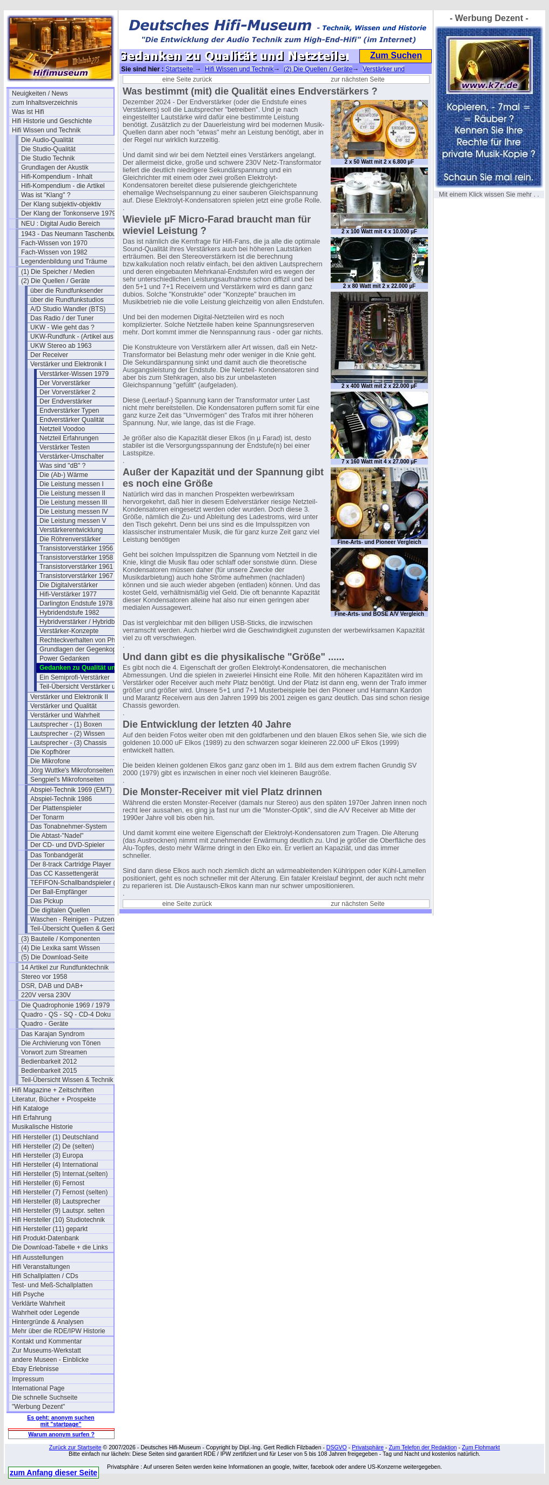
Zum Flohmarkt (481, 1447)
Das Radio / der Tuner (61, 318)
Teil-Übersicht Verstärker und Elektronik (90, 686)
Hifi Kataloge (30, 1108)
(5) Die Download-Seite (54, 957)
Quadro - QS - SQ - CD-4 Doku (66, 1014)
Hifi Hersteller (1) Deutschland (55, 1137)
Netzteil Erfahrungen (68, 438)
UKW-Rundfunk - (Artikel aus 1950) (81, 336)
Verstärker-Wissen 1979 (74, 374)
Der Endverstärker (65, 401)
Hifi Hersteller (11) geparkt (50, 1229)
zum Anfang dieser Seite (53, 1472)
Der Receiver (49, 355)
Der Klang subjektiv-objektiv (61, 204)
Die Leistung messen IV (73, 511)
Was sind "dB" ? (62, 465)
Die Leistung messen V (72, 521)
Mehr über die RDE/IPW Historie (58, 1331)
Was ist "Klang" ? (45, 195)
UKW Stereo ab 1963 (60, 346)
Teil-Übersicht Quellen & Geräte (76, 928)
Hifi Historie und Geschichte (52, 121)
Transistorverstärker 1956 (76, 548)
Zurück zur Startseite (75, 1447)
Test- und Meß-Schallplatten (52, 1285)
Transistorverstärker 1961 (76, 566)
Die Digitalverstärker (68, 585)
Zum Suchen (396, 55)
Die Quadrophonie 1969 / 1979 (65, 1005)
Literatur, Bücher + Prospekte (54, 1099)
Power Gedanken (64, 658)
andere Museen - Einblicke (50, 1359)
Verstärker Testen (64, 447)
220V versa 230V (46, 995)
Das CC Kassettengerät (64, 873)
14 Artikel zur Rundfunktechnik (65, 967)
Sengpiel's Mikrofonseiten (67, 779)
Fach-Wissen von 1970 (54, 243)
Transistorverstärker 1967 (76, 576)
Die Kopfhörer (50, 752)
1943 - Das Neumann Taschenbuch (72, 234)
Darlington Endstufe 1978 (75, 603)
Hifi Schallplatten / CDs (45, 1276)
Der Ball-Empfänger (58, 892)
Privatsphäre (368, 1447)
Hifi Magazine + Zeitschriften (53, 1090)
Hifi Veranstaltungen (41, 1267)
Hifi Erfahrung (31, 1117)
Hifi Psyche (28, 1294)
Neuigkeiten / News (40, 93)
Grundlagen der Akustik (55, 167)
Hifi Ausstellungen (37, 1257)
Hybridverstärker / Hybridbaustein (87, 622)
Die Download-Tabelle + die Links (60, 1247)
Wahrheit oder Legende (45, 1312)
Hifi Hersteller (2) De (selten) (53, 1146)
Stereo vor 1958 (44, 976)
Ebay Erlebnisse (35, 1369)
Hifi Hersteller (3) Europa (47, 1155)
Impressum (28, 1379)
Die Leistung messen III (73, 502)
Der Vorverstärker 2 (67, 392)
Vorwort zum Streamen (54, 1052)
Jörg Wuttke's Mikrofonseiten (71, 770)
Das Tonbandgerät (56, 855)
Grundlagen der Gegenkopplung (85, 649)
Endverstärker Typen (69, 410)
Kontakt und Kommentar (47, 1341)
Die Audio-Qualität (47, 140)
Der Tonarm (47, 817)
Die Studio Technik (48, 158)
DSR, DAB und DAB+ (52, 986)
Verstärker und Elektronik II (69, 697)
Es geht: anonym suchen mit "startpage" (60, 1420)
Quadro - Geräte (44, 1023)
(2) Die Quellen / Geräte (55, 281)
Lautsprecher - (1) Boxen (66, 724)
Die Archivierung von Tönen (61, 1043)
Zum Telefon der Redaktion (423, 1447)
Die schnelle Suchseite (44, 1397)
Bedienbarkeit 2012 (49, 1061)
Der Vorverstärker (64, 383)
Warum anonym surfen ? (61, 1434)
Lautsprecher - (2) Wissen (67, 733)
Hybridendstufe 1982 (69, 612)
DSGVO (336, 1447)
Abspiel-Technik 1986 (61, 799)
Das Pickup (46, 901)
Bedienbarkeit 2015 (49, 1070)
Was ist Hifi (28, 112)
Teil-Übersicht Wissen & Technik (67, 1080)
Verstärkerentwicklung (71, 530)
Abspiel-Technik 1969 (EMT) (71, 790)
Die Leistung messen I (71, 484)
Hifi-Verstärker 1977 (68, 594)
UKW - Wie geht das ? (62, 327)
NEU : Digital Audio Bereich (60, 223)
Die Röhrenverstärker (70, 539)
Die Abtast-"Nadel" (57, 835)
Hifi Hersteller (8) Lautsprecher (56, 1201)
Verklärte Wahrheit (38, 1303)
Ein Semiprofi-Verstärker (74, 677)
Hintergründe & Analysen (48, 1322)
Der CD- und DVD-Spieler (67, 845)
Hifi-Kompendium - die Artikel (63, 186)
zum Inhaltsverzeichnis (44, 102)
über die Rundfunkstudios (67, 300)
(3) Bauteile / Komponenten (60, 939)
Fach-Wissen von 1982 (54, 252)
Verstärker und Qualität (63, 706)
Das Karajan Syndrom (52, 1034)
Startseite (179, 69)
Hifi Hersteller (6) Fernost (48, 1183)
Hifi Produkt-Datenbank (45, 1238)
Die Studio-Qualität (48, 149)
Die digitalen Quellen (60, 910)
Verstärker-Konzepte (68, 631)
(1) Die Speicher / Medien (58, 272)
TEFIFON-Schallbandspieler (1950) (81, 882)
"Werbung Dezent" (38, 1406)
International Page (38, 1388)
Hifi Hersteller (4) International (55, 1164)
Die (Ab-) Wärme (63, 475)
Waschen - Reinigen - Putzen (72, 919)
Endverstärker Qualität (71, 420)
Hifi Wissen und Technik (46, 130)
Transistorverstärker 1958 (76, 557)
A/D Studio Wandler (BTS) (68, 309)
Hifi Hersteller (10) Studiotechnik (58, 1220)
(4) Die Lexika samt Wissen (60, 948)
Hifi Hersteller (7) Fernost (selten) (60, 1192)
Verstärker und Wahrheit (65, 715)
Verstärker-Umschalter (71, 456)
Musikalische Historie (42, 1127)
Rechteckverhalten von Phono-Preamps (90, 640)
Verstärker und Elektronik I (68, 364)
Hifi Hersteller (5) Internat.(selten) (60, 1174)
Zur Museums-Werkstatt (46, 1350)
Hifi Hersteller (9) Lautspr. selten (58, 1210)
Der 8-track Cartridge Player (70, 864)
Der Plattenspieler (56, 808)
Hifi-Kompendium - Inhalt (56, 176)
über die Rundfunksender (66, 290)
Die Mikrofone (50, 761)
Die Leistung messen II (72, 493)
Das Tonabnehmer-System (68, 826)
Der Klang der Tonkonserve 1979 (68, 213)
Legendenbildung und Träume (64, 261)
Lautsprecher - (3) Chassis (68, 743)
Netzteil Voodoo (62, 429)
